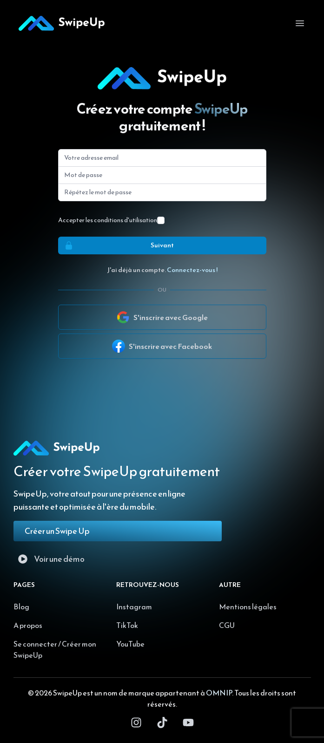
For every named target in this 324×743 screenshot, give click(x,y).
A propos (27, 625)
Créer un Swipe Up (57, 531)
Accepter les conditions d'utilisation (107, 220)
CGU (227, 625)
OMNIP (219, 692)
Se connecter (35, 643)
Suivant (116, 245)
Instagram (134, 606)
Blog (21, 606)
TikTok (127, 625)
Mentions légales (248, 606)
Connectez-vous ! (192, 270)
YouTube (130, 643)
